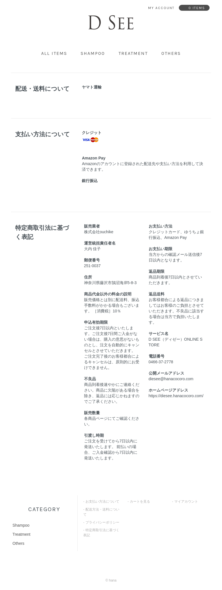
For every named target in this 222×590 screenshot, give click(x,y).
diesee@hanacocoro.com (171, 379)
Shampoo (93, 53)
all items (54, 53)
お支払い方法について (102, 501)
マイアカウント (186, 501)
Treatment (133, 53)
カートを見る (140, 501)
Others (171, 53)
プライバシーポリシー (102, 522)
